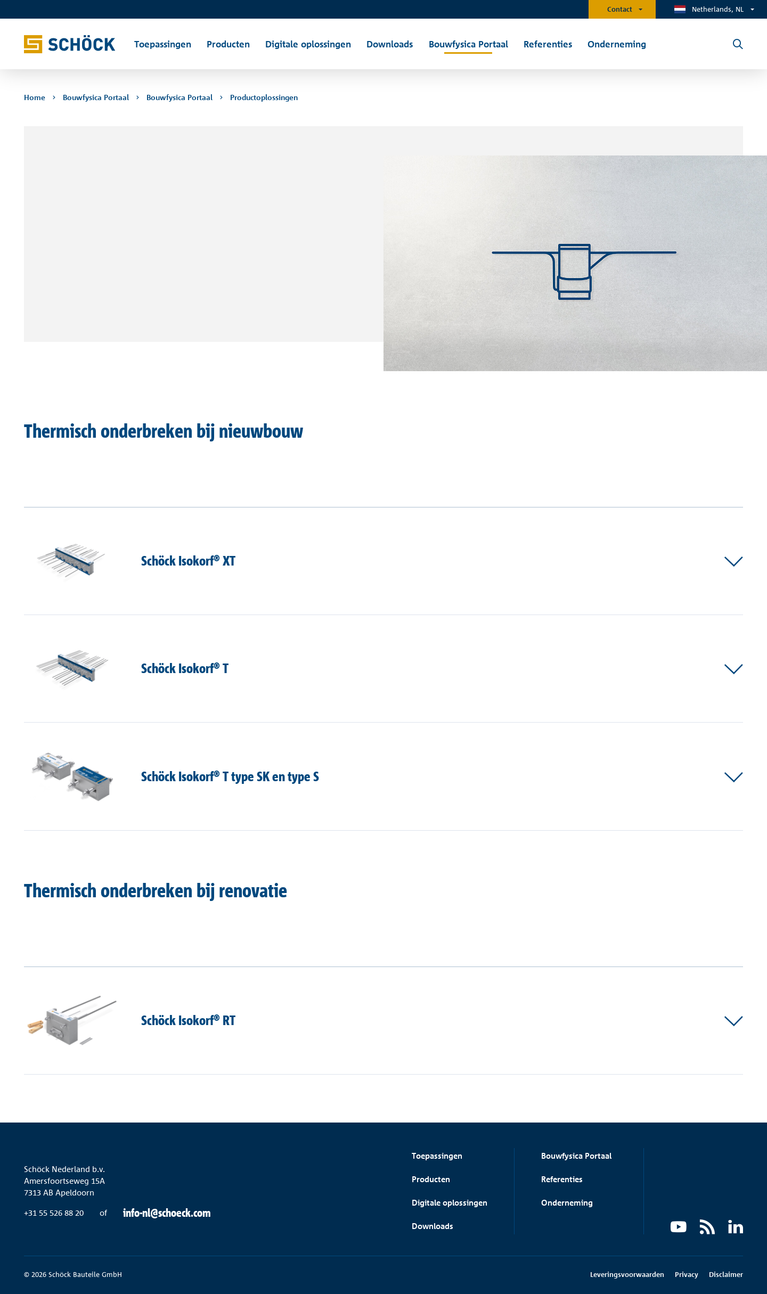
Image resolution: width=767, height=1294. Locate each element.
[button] (383, 561)
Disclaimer (726, 1274)
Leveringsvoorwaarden (627, 1274)
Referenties (562, 1179)
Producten (431, 1179)
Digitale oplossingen (449, 1203)
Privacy (686, 1274)
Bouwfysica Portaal (576, 1156)
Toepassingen (437, 1156)
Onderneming (567, 1203)
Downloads (432, 1226)
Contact (619, 9)
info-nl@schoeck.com (167, 1213)
